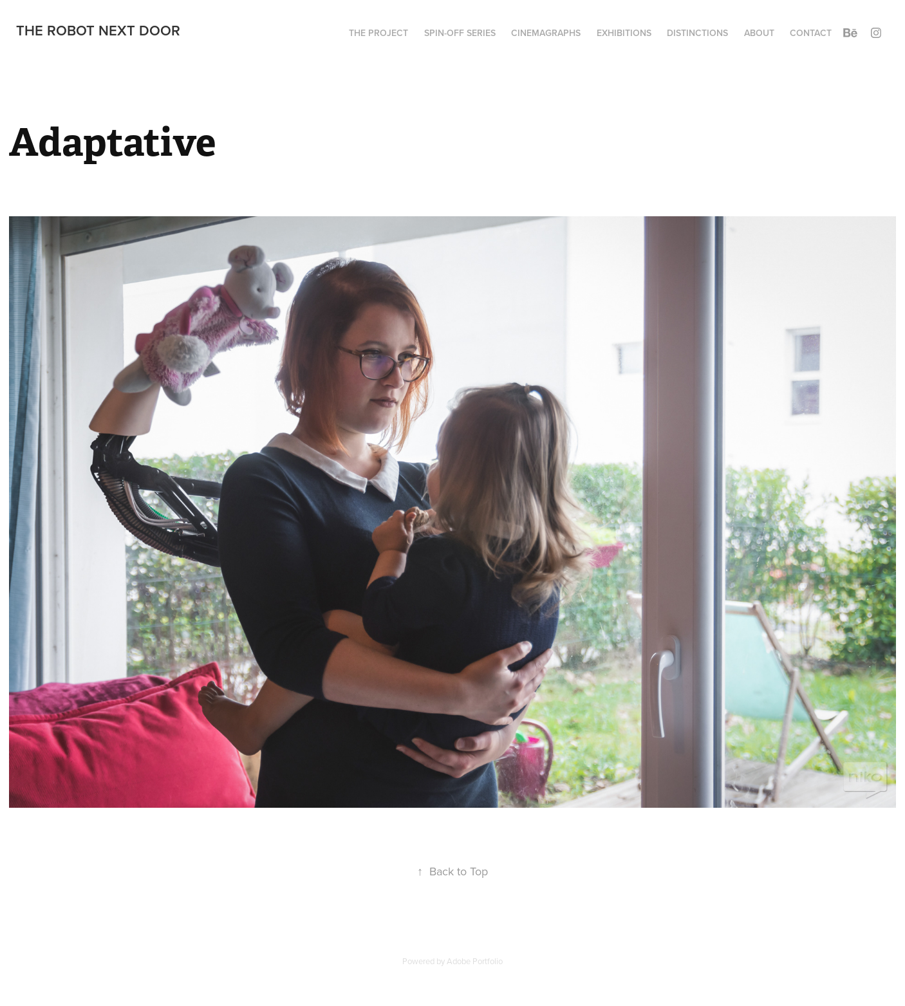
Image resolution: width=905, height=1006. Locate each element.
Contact (811, 32)
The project (378, 32)
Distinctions (697, 32)
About (759, 32)
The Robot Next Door (98, 30)
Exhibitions (624, 32)
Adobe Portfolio (475, 961)
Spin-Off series (460, 32)
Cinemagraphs (546, 32)
